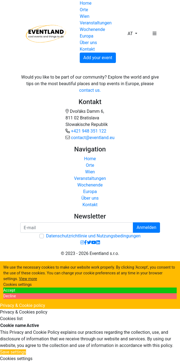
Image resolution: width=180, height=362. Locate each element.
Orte (84, 9)
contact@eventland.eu (93, 137)
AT (131, 33)
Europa (86, 36)
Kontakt (87, 49)
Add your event (97, 57)
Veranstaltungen (96, 22)
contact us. (90, 90)
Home (86, 3)
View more (28, 279)
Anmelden (146, 227)
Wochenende (92, 29)
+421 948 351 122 (88, 131)
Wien (84, 16)
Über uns (88, 42)
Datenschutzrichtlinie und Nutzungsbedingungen (93, 236)
